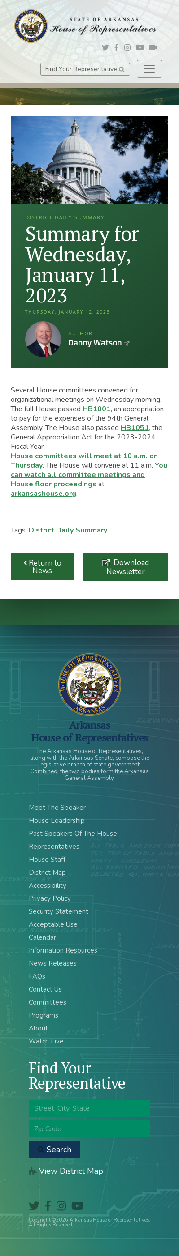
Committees (47, 1002)
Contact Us (45, 989)
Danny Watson (43, 339)
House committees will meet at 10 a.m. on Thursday (84, 460)
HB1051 (135, 428)
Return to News (42, 567)
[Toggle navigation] (149, 69)
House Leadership (57, 820)
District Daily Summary (68, 530)
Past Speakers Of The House (73, 833)
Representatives (54, 846)
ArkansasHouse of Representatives (89, 731)
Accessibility (47, 885)
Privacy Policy (50, 898)
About (38, 1028)
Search (54, 1149)
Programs (43, 1015)
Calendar (42, 937)
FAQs (37, 976)
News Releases (53, 963)
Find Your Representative (85, 69)
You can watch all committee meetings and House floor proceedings (89, 474)
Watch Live (46, 1041)
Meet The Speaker (57, 807)
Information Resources (63, 950)
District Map (47, 872)
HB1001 (97, 409)
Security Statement (58, 911)
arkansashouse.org (43, 493)
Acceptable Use (53, 924)
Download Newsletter (127, 567)
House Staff (47, 859)
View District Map (66, 1171)
